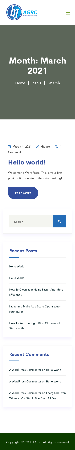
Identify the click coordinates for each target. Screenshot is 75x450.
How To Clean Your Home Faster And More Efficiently (36, 292)
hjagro (43, 146)
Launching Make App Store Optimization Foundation (35, 308)
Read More (23, 193)
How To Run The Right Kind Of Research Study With (35, 325)
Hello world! (27, 161)
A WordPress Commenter (25, 370)
